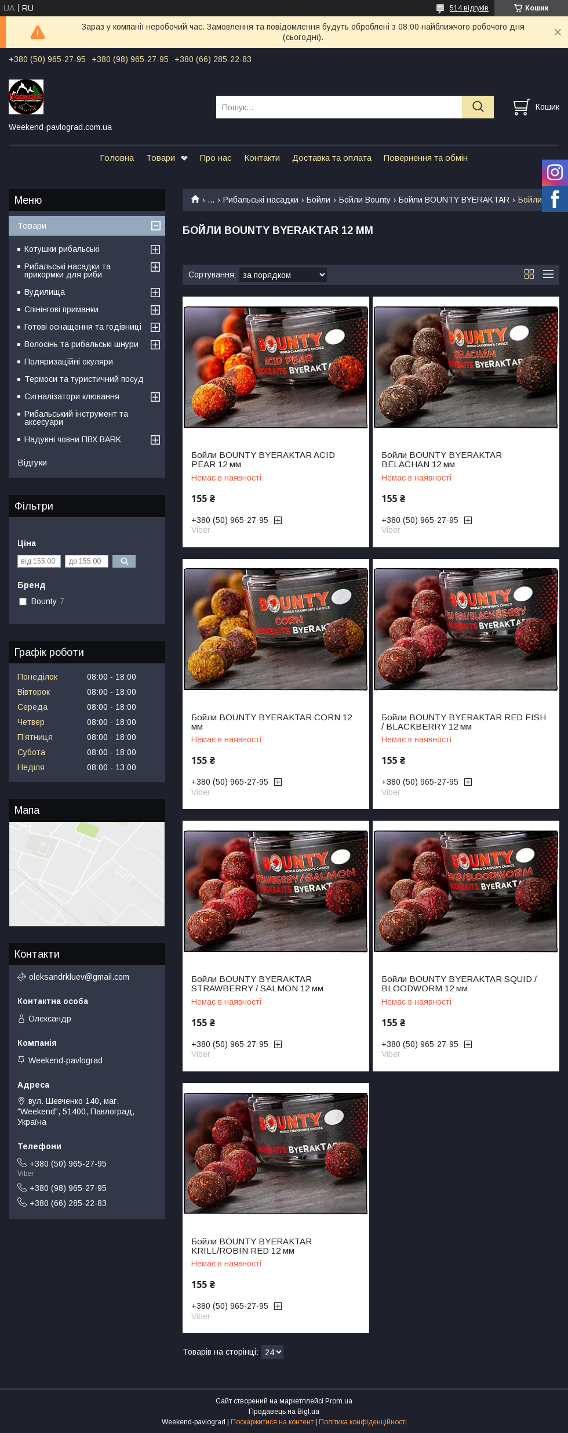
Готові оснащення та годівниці (82, 326)
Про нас (216, 158)
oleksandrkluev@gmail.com (79, 976)
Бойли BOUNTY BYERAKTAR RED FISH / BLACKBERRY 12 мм (463, 722)
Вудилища (44, 292)
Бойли (318, 199)
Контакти (262, 158)
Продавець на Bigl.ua (284, 1411)
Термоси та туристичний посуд (84, 379)
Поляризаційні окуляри (68, 361)
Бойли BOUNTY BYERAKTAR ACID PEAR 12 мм (263, 459)
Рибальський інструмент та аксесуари (76, 418)
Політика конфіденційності (363, 1422)
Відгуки (32, 462)
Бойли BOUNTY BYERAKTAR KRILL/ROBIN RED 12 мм (251, 1246)
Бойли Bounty (365, 199)
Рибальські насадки (260, 199)
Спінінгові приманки (61, 309)
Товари (160, 158)
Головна (117, 158)
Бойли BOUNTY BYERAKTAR (454, 199)
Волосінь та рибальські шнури (81, 344)
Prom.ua (338, 1401)
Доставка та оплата (332, 158)
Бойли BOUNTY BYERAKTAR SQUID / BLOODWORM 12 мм (459, 983)
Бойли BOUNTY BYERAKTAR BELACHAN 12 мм (441, 459)
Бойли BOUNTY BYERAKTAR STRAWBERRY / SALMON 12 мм (257, 983)
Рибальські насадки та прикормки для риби (67, 270)
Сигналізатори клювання (71, 396)
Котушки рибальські (61, 249)
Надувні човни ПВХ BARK (72, 439)
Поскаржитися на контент (272, 1422)
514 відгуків (469, 8)
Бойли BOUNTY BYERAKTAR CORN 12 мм (271, 722)
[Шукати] (478, 107)
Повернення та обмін (426, 158)
